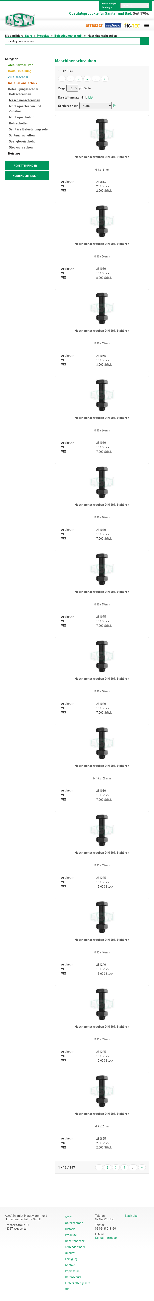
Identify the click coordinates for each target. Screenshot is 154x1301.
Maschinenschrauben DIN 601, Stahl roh (102, 157)
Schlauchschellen (22, 135)
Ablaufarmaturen (20, 65)
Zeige (61, 88)
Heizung (14, 153)
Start (28, 36)
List (90, 97)
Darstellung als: (69, 97)
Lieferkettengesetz (77, 1283)
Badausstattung (19, 71)
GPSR (69, 1289)
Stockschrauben (21, 147)
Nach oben (132, 1216)
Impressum (72, 1271)
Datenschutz (73, 1277)
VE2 (63, 190)
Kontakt (70, 1265)
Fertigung (71, 1259)
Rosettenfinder (74, 1241)
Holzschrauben (20, 94)
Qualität (70, 1253)
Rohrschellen (18, 123)
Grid (84, 97)
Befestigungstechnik (68, 36)
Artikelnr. (67, 181)
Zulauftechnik (18, 77)
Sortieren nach (68, 105)
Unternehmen (74, 1223)
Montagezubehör (21, 117)
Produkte (43, 36)
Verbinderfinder (75, 1247)
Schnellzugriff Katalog (109, 5)
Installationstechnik (22, 83)
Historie (70, 1229)
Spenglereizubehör (23, 141)
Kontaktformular (106, 1238)
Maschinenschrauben (24, 100)
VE (63, 185)
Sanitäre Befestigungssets (28, 129)
